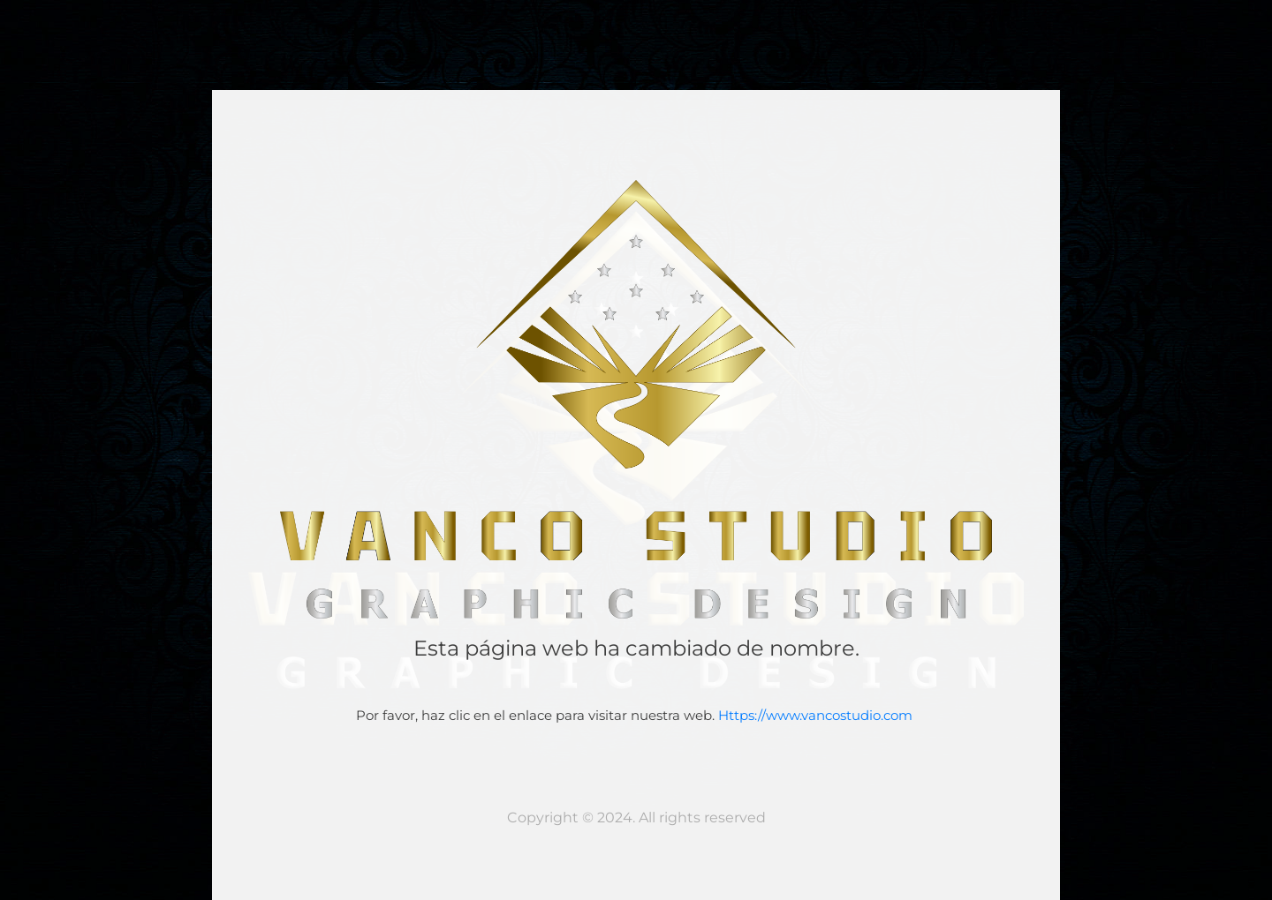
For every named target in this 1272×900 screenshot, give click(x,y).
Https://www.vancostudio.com (817, 715)
